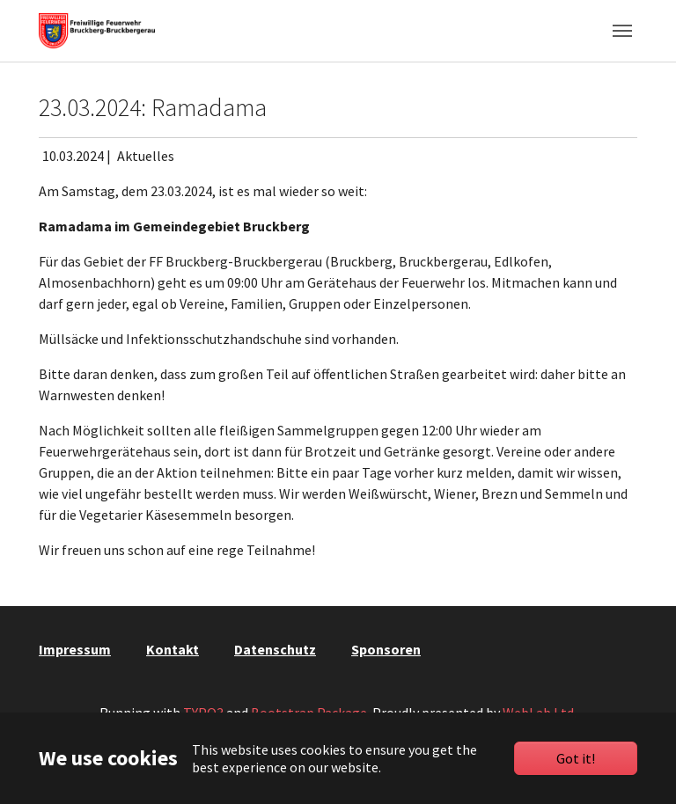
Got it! (575, 758)
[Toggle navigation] (622, 31)
